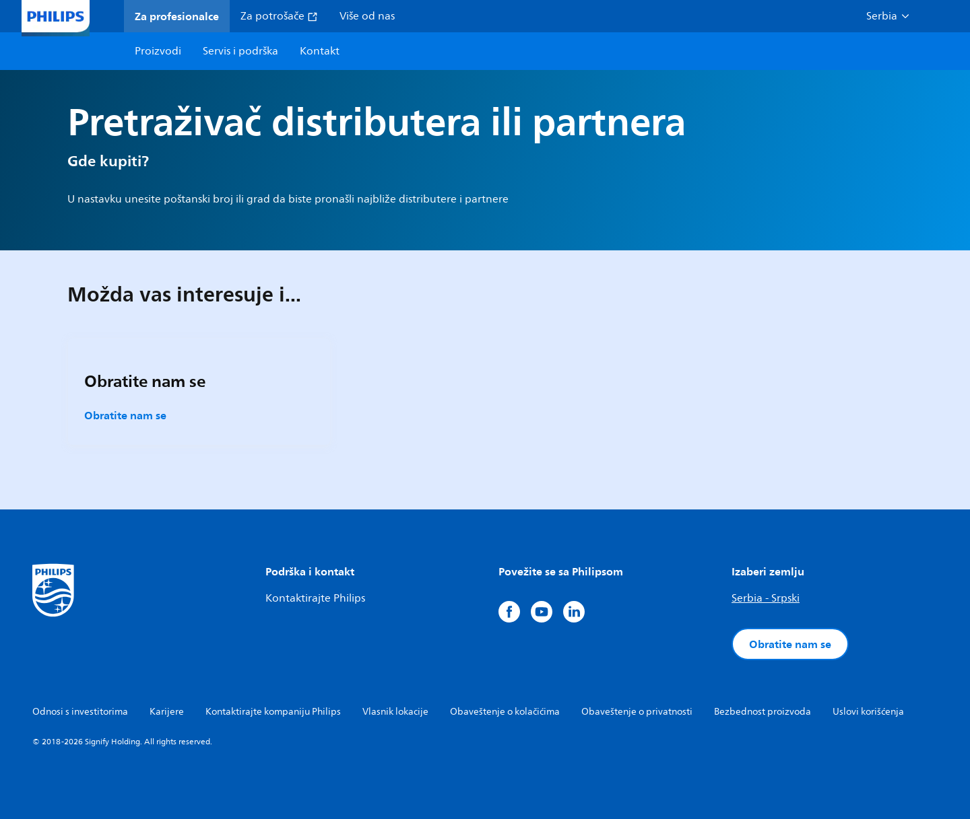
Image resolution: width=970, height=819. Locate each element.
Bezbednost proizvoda (762, 711)
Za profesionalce (177, 16)
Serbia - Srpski (766, 598)
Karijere (167, 711)
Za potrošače (279, 16)
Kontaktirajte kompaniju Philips (273, 711)
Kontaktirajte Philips (315, 598)
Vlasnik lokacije (395, 711)
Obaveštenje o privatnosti (636, 711)
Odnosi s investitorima (80, 711)
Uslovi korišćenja (868, 711)
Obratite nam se (125, 415)
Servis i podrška (240, 51)
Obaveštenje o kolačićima (505, 711)
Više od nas (367, 16)
